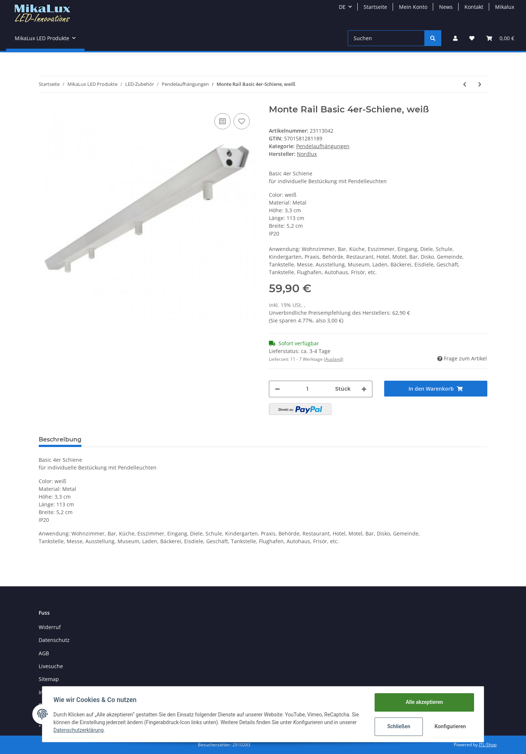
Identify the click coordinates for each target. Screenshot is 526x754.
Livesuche (51, 666)
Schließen (398, 726)
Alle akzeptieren (423, 702)
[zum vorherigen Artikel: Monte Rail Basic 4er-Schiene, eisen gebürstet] (464, 84)
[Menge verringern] (277, 389)
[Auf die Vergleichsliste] (222, 121)
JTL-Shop (488, 744)
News (446, 6)
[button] (455, 38)
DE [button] (342, 6)
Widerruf (50, 627)
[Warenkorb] (500, 38)
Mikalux (504, 6)
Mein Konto (413, 6)
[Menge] (307, 389)
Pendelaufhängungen (323, 146)
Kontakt (473, 6)
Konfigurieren (450, 726)
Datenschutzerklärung (79, 730)
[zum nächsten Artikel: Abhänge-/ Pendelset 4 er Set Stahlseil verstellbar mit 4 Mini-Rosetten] (479, 84)
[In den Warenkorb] (436, 389)
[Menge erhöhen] (364, 389)
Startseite (375, 6)
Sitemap (49, 679)
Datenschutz (54, 639)
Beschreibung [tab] (60, 439)
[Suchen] (386, 38)
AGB (44, 653)
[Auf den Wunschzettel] (242, 121)
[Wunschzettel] (471, 38)
